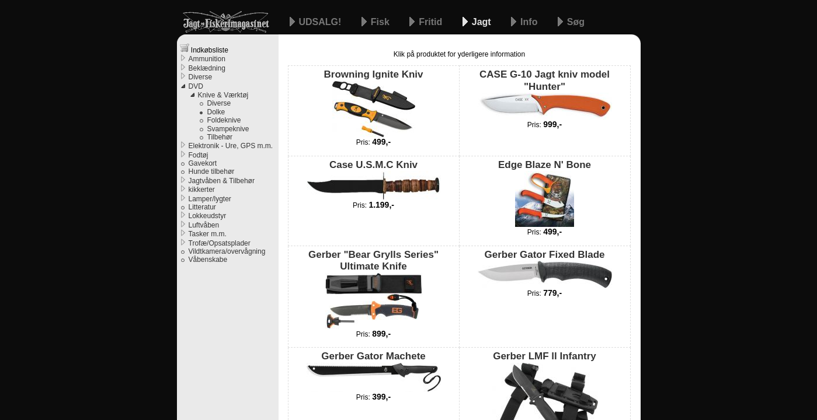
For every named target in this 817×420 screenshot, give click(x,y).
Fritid (431, 22)
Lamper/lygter (210, 199)
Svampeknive (228, 129)
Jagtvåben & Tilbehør (222, 181)
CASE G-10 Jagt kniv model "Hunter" (545, 94)
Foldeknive (224, 120)
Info (530, 22)
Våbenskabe (208, 260)
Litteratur (202, 207)
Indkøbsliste (204, 48)
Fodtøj (198, 155)
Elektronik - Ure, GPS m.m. (231, 146)
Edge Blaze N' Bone (544, 193)
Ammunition (207, 59)
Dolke (216, 112)
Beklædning (207, 68)
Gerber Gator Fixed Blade (545, 268)
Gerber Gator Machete (374, 371)
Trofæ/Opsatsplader (220, 243)
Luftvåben (204, 225)
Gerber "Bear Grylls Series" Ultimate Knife (373, 289)
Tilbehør (220, 137)
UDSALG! (321, 22)
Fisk (381, 22)
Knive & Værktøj (223, 95)
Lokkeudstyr (208, 216)
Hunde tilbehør (212, 171)
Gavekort (203, 163)
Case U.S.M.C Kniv (374, 179)
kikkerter (202, 190)
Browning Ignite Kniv (373, 102)
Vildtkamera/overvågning (227, 251)
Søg (576, 22)
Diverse (201, 77)
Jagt (482, 22)
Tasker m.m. (208, 234)
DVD (196, 86)
